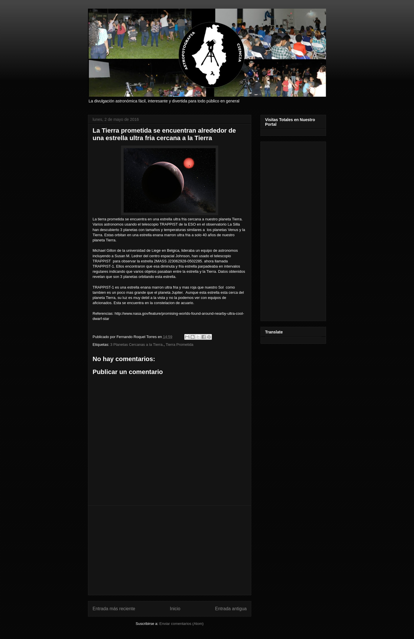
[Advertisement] (170, 550)
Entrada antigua (231, 608)
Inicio (175, 608)
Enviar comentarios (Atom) (181, 623)
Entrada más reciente (114, 608)
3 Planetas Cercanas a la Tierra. (137, 344)
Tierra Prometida (179, 344)
